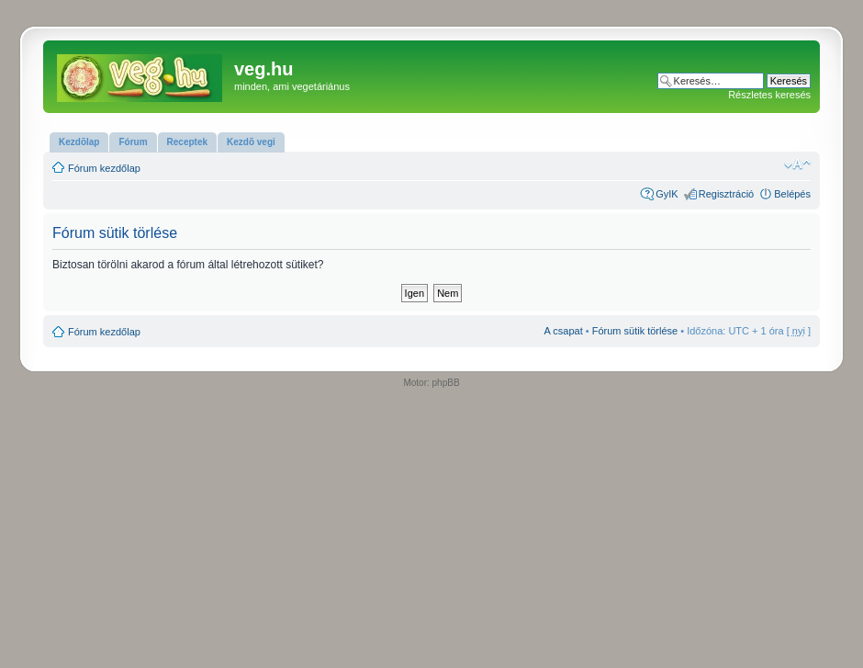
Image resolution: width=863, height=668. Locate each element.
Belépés (792, 193)
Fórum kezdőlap (104, 168)
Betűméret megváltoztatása (797, 164)
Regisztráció (727, 193)
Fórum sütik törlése (635, 330)
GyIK (667, 193)
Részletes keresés (769, 94)
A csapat (563, 330)
